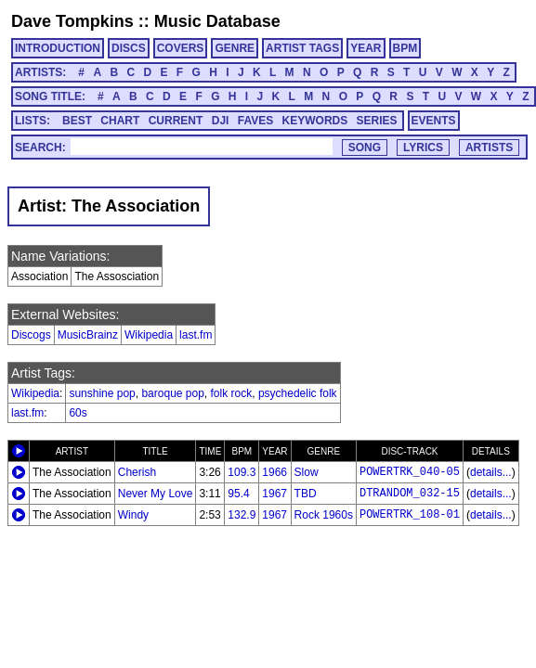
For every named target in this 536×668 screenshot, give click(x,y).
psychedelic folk (297, 393)
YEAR (365, 48)
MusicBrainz (88, 334)
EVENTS (434, 120)
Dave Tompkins (72, 21)
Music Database (217, 21)
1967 (274, 493)
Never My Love (155, 493)
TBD (305, 493)
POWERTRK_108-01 (410, 514)
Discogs (31, 334)
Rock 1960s (323, 514)
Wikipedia (148, 334)
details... (491, 472)
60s (77, 412)
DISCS (128, 48)
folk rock (232, 393)
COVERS (180, 48)
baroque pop (172, 393)
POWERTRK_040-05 (410, 472)
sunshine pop (102, 393)
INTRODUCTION (57, 48)
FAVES (255, 120)
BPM (405, 48)
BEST (77, 120)
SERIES (377, 120)
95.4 (238, 493)
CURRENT (176, 120)
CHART (119, 120)
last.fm (195, 334)
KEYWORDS (315, 120)
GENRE (235, 48)
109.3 (241, 472)
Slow (306, 472)
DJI (220, 120)
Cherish (137, 472)
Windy (133, 514)
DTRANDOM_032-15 (410, 493)
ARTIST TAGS (302, 48)
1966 (274, 472)
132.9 (241, 514)
